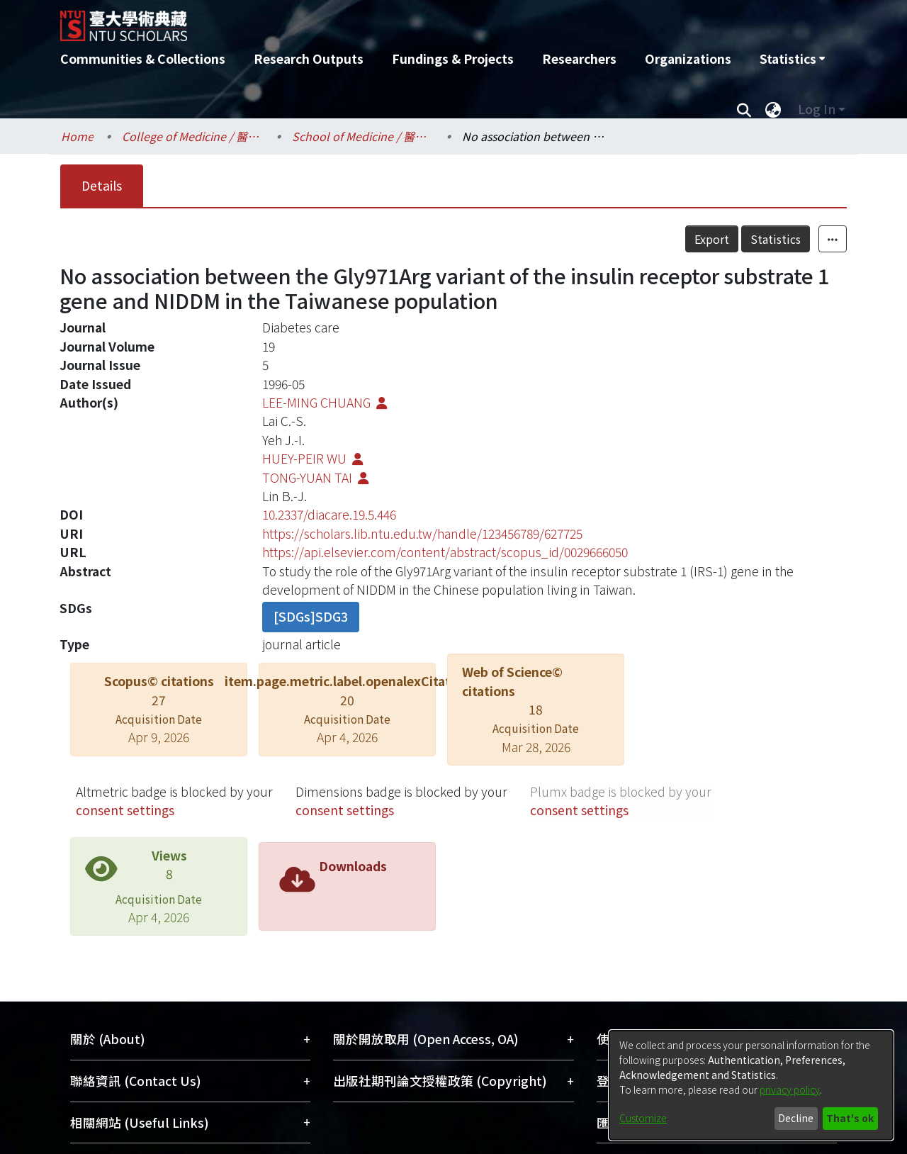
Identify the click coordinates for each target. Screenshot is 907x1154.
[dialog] (751, 1085)
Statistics (807, 238)
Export (743, 238)
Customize (643, 1118)
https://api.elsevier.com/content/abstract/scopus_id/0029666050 (445, 552)
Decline (795, 1118)
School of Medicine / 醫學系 (363, 136)
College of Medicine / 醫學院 (193, 136)
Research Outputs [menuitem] (309, 58)
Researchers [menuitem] (579, 58)
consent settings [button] (125, 810)
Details (101, 185)
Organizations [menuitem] (688, 58)
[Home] (377, 20)
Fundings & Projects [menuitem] (453, 58)
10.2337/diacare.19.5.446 (329, 514)
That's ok (850, 1118)
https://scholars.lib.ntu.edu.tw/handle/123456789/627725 (422, 533)
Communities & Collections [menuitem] (142, 58)
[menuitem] (792, 59)
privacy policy (790, 1089)
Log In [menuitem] (816, 109)
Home (77, 136)
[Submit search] (744, 109)
